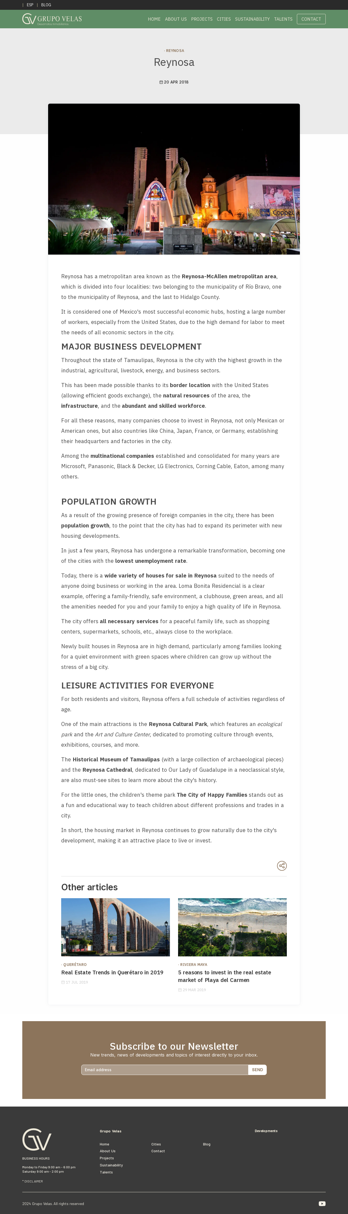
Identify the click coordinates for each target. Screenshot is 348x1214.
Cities (224, 19)
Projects (202, 19)
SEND (257, 1069)
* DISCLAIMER (32, 1181)
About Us (176, 19)
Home (154, 19)
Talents (283, 19)
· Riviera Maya (192, 964)
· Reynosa (174, 50)
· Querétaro (74, 964)
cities (156, 1144)
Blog (46, 4)
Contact (311, 19)
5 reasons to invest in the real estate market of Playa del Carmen (224, 976)
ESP (30, 4)
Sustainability (252, 19)
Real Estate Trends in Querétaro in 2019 (112, 972)
